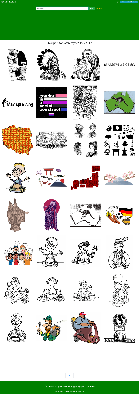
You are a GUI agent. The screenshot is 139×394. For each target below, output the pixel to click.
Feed (80, 391)
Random (99, 8)
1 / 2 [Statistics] (69, 376)
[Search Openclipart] (62, 8)
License (66, 391)
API (83, 391)
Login (117, 2)
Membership (73, 391)
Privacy (60, 391)
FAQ (56, 391)
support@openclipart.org (83, 386)
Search (91, 8)
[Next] (76, 375)
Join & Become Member (129, 2)
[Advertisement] (69, 24)
